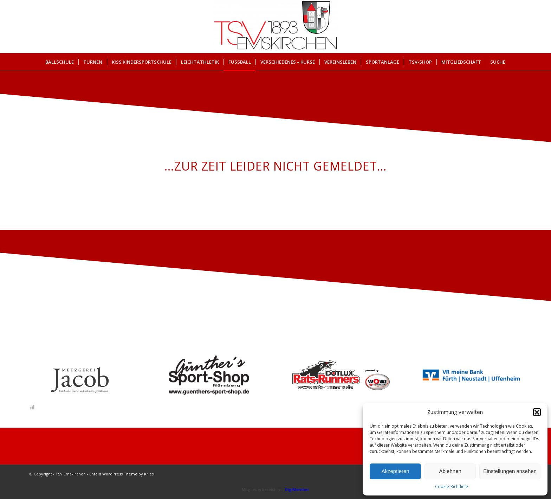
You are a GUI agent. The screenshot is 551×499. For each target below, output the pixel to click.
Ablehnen (450, 471)
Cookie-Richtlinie (451, 487)
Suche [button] (497, 62)
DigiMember (297, 489)
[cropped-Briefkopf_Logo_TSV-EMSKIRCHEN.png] (275, 26)
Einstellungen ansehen (510, 471)
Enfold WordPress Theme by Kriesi (122, 473)
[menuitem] (59, 62)
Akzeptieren (395, 471)
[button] (536, 412)
